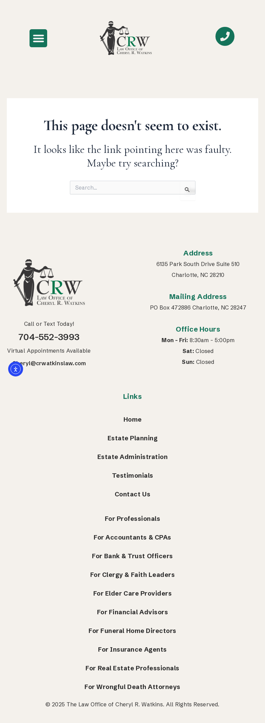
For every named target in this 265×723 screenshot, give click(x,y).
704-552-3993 (48, 337)
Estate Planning (133, 438)
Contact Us (132, 494)
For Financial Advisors (132, 612)
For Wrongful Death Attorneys (132, 687)
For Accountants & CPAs (132, 537)
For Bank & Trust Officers (132, 556)
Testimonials (132, 475)
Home (133, 419)
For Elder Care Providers (132, 593)
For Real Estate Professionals (132, 668)
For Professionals (132, 519)
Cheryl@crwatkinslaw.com (49, 363)
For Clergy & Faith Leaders (132, 575)
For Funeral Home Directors (132, 631)
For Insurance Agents (132, 649)
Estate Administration (132, 457)
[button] (39, 38)
